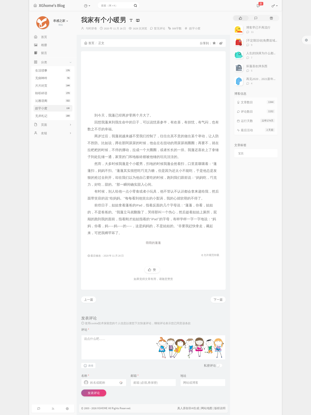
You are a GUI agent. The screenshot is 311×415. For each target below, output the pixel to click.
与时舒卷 (91, 28)
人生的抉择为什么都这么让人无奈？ (270, 53)
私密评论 (210, 365)
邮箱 (135, 376)
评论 (85, 330)
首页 (89, 43)
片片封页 (53, 86)
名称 (85, 376)
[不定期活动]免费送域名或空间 (266, 40)
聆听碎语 (53, 93)
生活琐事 (53, 70)
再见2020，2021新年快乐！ (264, 79)
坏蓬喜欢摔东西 (256, 66)
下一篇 (218, 300)
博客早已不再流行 (258, 27)
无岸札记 (53, 116)
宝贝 (240, 153)
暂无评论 (159, 28)
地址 (183, 376)
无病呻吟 (53, 78)
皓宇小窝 (53, 108)
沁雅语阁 (53, 101)
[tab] (240, 18)
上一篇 (88, 300)
